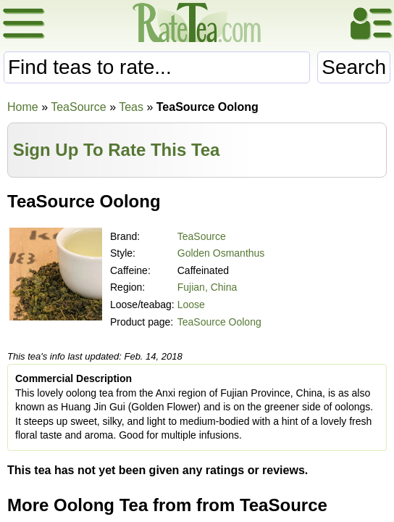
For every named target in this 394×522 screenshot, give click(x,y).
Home (22, 107)
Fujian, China (207, 287)
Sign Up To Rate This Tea (116, 150)
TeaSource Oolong (219, 322)
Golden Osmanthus (221, 253)
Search (354, 67)
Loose (191, 304)
